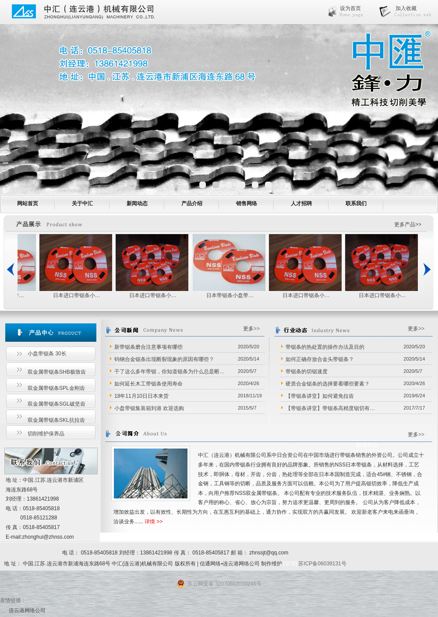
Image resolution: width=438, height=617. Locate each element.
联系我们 (356, 203)
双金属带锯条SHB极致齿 (57, 372)
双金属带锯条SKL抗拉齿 (56, 420)
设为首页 (350, 8)
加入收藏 (406, 8)
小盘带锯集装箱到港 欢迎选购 (149, 408)
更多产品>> (407, 224)
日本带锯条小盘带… (230, 295)
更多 (248, 329)
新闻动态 (137, 203)
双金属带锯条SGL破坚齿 (56, 404)
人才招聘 (301, 203)
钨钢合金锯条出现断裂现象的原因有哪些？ (164, 359)
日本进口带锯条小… (76, 295)
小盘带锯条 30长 (47, 354)
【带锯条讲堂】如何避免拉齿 (320, 396)
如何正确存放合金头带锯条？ (320, 359)
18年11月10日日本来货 (141, 396)
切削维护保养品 (46, 434)
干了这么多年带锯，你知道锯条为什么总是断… (169, 371)
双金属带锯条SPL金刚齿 (56, 388)
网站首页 (27, 203)
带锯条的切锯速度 (307, 371)
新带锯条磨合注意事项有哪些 (148, 347)
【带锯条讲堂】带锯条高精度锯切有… (330, 408)
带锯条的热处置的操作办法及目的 (325, 347)
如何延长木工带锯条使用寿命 (148, 384)
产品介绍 (191, 203)
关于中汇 (82, 203)
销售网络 (246, 203)
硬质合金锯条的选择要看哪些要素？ (328, 384)
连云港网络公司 (27, 610)
